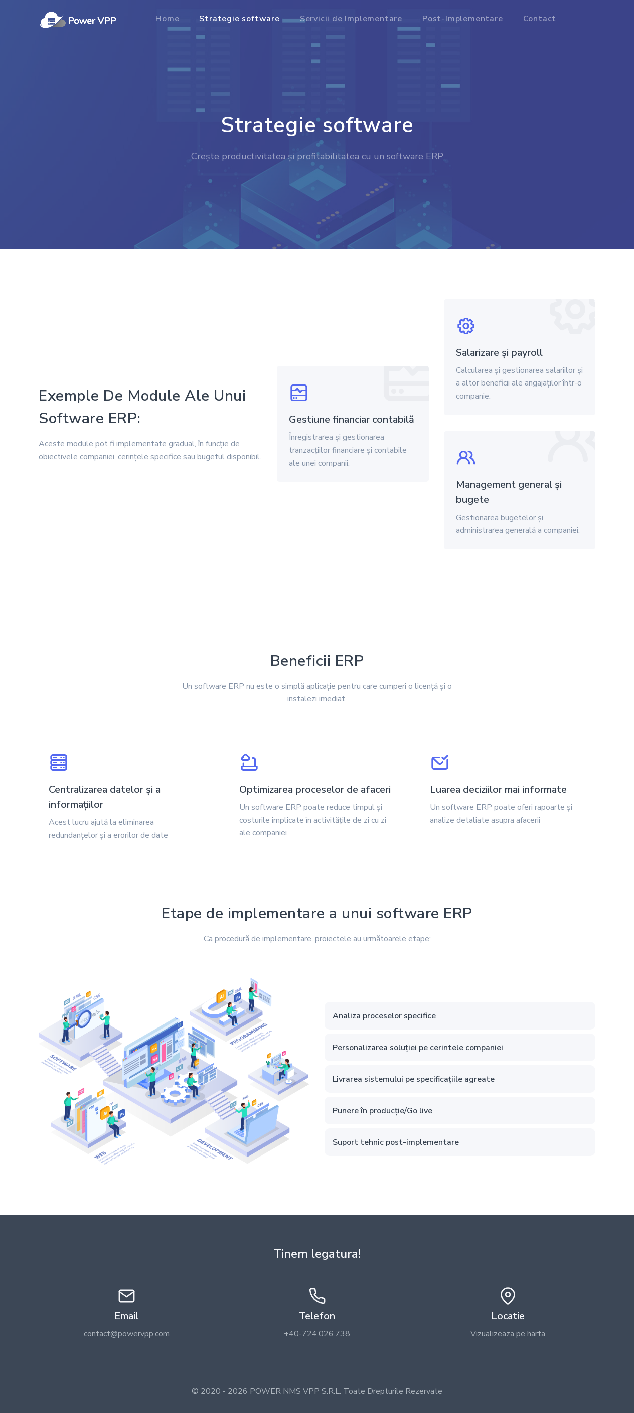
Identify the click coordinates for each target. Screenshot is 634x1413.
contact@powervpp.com (127, 1333)
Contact (540, 18)
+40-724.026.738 (317, 1333)
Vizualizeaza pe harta (507, 1333)
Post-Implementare (462, 18)
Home (167, 18)
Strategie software (239, 18)
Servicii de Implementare (351, 18)
